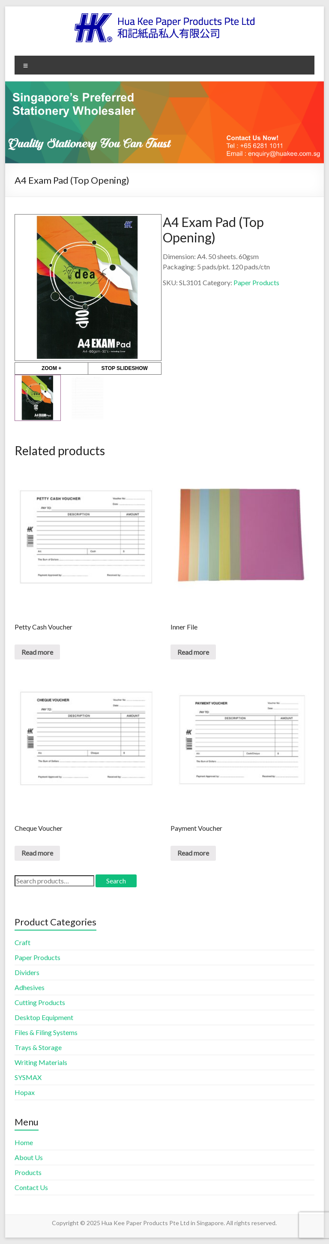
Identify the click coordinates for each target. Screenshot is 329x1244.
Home (24, 1142)
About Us (29, 1157)
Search (116, 881)
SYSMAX (28, 1077)
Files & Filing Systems (46, 1032)
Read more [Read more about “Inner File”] (193, 652)
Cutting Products (40, 1002)
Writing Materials (41, 1062)
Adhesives (30, 987)
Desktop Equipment (44, 1017)
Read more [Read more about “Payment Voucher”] (193, 853)
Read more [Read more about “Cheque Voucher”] (37, 853)
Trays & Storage (38, 1047)
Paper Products (256, 282)
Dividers (27, 972)
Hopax (25, 1092)
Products (28, 1172)
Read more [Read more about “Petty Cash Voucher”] (37, 652)
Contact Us (31, 1187)
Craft (22, 942)
